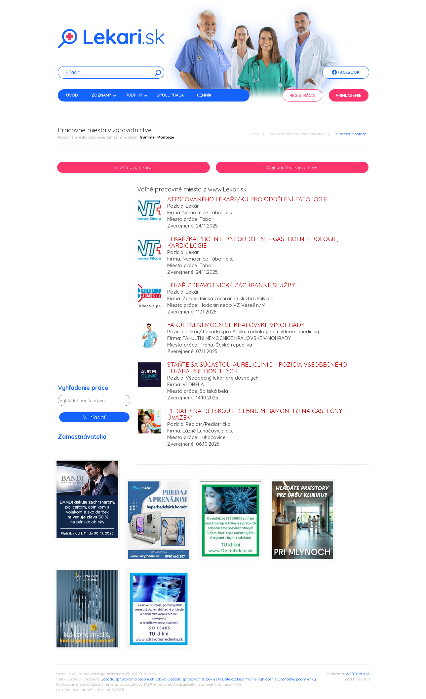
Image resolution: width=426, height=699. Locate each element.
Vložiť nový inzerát (133, 167)
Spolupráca (170, 95)
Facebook (346, 73)
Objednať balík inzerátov (292, 167)
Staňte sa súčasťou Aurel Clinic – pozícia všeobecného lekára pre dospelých (257, 368)
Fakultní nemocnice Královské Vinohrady (235, 325)
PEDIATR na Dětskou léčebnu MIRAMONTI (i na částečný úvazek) (254, 414)
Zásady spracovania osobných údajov (134, 679)
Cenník (204, 95)
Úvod (72, 95)
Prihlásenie (348, 95)
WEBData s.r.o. (358, 674)
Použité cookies (231, 679)
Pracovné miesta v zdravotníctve (296, 134)
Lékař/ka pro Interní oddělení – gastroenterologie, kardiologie (252, 242)
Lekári (253, 134)
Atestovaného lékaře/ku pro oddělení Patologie (247, 199)
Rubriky (137, 95)
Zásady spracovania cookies (192, 679)
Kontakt (75, 106)
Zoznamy (104, 95)
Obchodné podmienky (297, 679)
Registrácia (302, 95)
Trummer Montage (350, 134)
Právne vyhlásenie (261, 679)
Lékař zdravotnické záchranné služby (231, 285)
